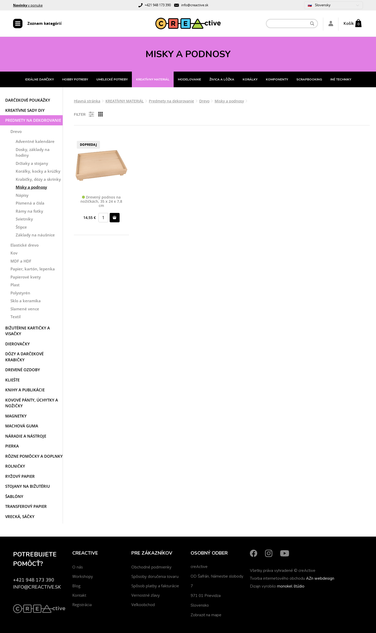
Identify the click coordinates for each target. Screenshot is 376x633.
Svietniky (24, 219)
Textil (15, 316)
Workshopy (82, 576)
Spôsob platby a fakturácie (155, 585)
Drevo (16, 131)
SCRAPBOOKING (309, 79)
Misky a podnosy (31, 187)
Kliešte (12, 379)
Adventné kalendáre (35, 141)
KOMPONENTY (277, 79)
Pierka (12, 446)
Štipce (21, 227)
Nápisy (22, 195)
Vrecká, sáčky (19, 516)
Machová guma (21, 425)
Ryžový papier (20, 476)
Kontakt (79, 595)
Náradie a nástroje (25, 436)
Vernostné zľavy (145, 595)
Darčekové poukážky (27, 100)
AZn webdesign (320, 578)
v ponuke (28, 5)
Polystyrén (20, 292)
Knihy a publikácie (25, 389)
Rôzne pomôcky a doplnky (34, 456)
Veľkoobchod (143, 604)
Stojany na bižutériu (27, 486)
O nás (77, 567)
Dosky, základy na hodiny (33, 152)
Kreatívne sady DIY (25, 110)
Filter (84, 114)
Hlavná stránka (87, 100)
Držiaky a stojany (32, 163)
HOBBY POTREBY (75, 79)
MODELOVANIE (189, 79)
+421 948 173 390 (158, 5)
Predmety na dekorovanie (33, 120)
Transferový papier (26, 506)
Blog (76, 585)
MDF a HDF (20, 261)
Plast (15, 284)
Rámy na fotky (29, 211)
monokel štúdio (290, 586)
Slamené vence (24, 308)
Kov (13, 252)
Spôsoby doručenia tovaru (155, 576)
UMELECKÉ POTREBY (112, 79)
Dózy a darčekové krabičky (24, 356)
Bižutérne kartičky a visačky (27, 330)
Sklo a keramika (25, 300)
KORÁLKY (250, 79)
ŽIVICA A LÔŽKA (221, 79)
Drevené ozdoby (22, 369)
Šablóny (14, 496)
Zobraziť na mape (206, 615)
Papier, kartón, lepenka (32, 268)
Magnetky (16, 416)
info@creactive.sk (194, 5)
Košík (349, 23)
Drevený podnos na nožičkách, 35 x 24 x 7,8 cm (101, 201)
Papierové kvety (25, 277)
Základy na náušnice (35, 234)
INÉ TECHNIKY (340, 79)
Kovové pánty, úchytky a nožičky (31, 403)
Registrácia (82, 604)
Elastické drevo (24, 245)
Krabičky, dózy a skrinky (38, 179)
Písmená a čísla (30, 203)
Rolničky (15, 466)
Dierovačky (17, 343)
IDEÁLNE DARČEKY (39, 79)
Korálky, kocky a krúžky (38, 171)
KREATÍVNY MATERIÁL (152, 79)
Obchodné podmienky (151, 567)
